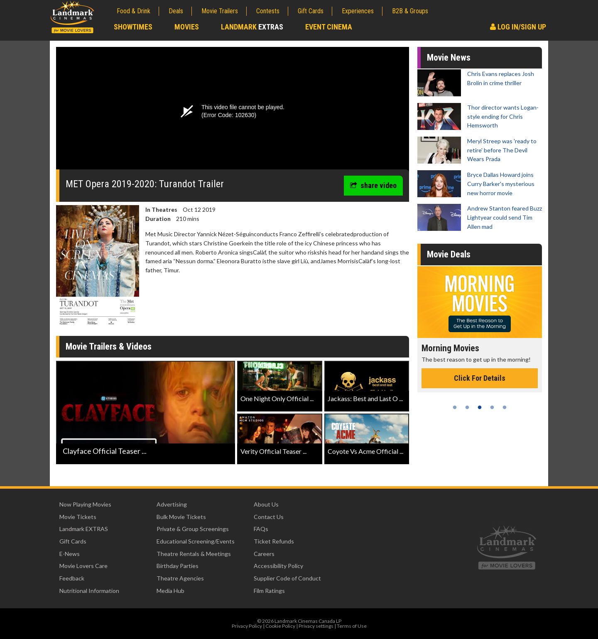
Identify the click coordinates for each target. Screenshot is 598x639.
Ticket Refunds (274, 541)
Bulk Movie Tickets (181, 516)
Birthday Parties (178, 565)
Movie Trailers (219, 11)
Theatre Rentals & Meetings (194, 553)
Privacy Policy (247, 626)
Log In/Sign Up (518, 26)
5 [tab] (504, 407)
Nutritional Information (89, 590)
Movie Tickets (77, 516)
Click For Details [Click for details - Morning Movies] (479, 378)
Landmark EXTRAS (83, 528)
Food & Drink (133, 11)
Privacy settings (316, 626)
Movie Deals (449, 254)
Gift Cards (311, 11)
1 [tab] (455, 407)
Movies (186, 26)
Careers (264, 553)
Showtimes (133, 26)
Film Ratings (269, 590)
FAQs (261, 528)
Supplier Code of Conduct (287, 578)
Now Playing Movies (85, 504)
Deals (176, 11)
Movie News (449, 57)
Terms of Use (352, 626)
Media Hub (170, 590)
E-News (69, 553)
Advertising (172, 504)
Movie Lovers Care (83, 565)
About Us (266, 504)
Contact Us (269, 516)
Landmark (252, 26)
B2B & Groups (410, 11)
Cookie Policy (280, 626)
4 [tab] (492, 407)
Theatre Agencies (180, 578)
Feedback (71, 578)
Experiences (358, 11)
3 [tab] (479, 407)
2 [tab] (467, 407)
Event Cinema (328, 26)
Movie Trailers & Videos (109, 346)
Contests (267, 11)
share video (373, 185)
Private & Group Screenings (193, 528)
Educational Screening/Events (196, 541)
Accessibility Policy (278, 565)
